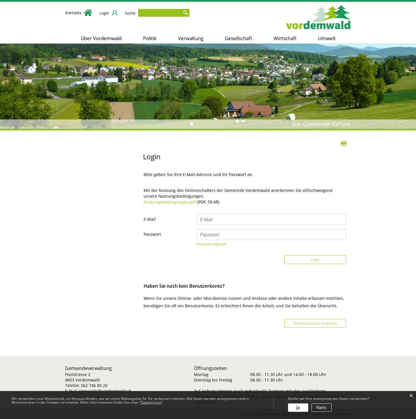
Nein (321, 407)
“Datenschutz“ (151, 402)
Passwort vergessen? (211, 244)
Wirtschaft (285, 38)
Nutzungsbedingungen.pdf (170, 202)
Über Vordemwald (101, 38)
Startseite (78, 12)
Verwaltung (190, 38)
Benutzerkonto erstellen (315, 323)
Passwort (152, 234)
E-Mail (150, 219)
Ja (298, 407)
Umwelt (327, 38)
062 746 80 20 (94, 385)
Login (104, 13)
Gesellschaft (238, 38)
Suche (130, 13)
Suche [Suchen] (185, 13)
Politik (150, 38)
